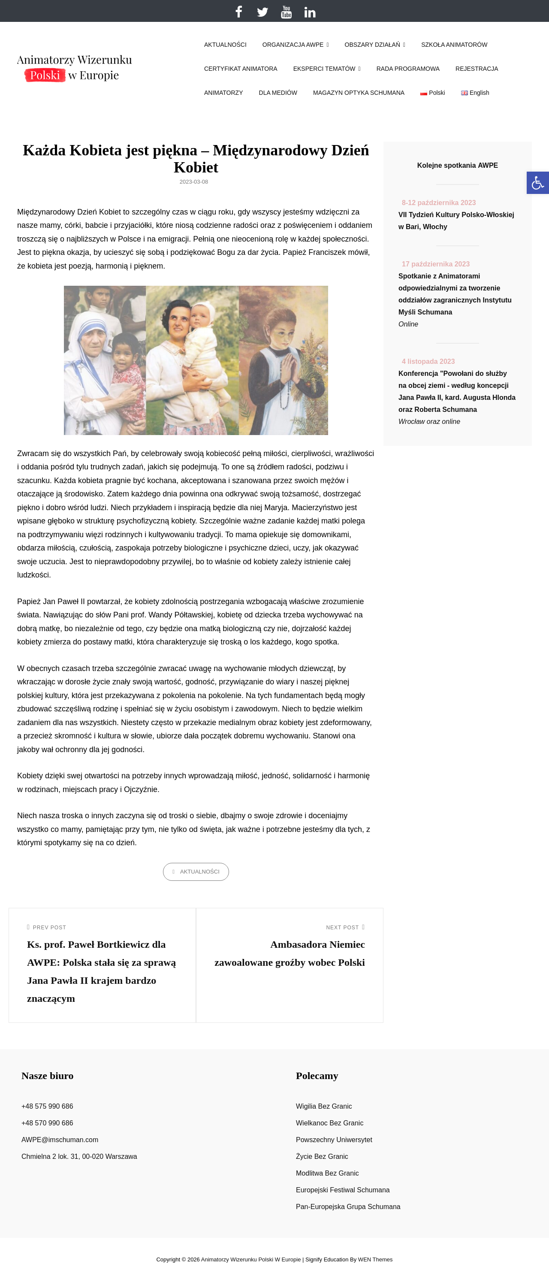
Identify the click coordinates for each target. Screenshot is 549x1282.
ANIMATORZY (223, 92)
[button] (538, 183)
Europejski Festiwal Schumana (343, 1190)
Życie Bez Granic (322, 1156)
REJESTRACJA (476, 68)
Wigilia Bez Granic (324, 1106)
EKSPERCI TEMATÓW (324, 68)
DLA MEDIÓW (278, 92)
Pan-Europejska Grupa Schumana (348, 1206)
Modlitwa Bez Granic (327, 1173)
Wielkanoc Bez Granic (329, 1123)
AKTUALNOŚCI (225, 44)
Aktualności (200, 871)
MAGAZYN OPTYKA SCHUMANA (358, 92)
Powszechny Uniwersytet (334, 1139)
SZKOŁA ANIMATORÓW (454, 44)
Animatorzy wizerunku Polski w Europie (251, 1259)
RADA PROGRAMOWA (408, 68)
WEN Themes (375, 1259)
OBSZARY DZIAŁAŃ (372, 44)
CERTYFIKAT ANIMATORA (241, 68)
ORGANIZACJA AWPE (293, 44)
